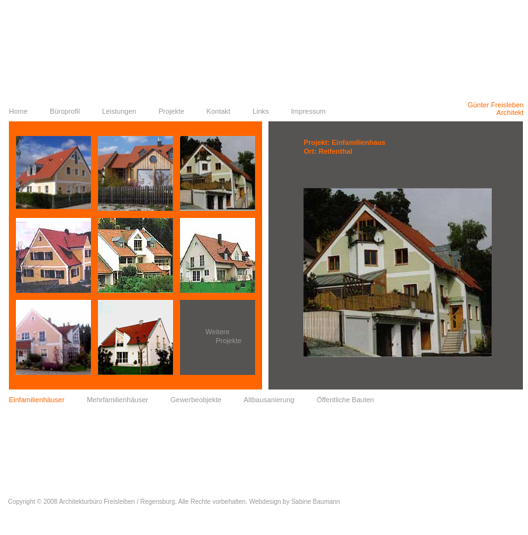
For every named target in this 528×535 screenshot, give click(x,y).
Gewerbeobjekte (195, 399)
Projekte (171, 111)
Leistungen (119, 111)
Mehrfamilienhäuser (117, 399)
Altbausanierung (269, 399)
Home (18, 111)
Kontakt (218, 111)
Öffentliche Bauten (345, 399)
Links (261, 111)
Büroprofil (65, 111)
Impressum (308, 111)
